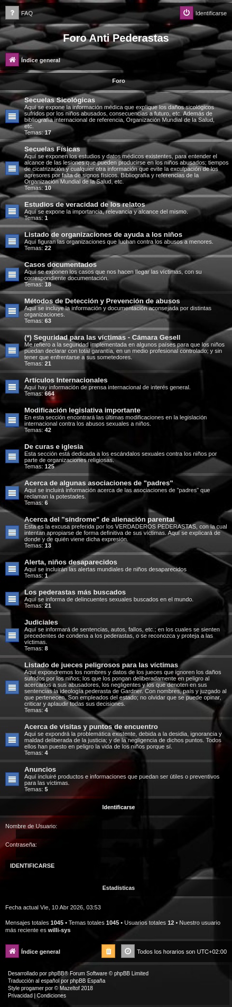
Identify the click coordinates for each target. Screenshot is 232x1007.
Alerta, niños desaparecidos (70, 562)
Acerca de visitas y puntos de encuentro (91, 727)
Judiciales (41, 622)
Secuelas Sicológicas (59, 100)
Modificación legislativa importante (82, 410)
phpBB (56, 973)
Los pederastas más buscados (75, 592)
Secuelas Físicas (52, 149)
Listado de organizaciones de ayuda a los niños (103, 234)
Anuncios (40, 769)
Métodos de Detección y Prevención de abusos (102, 301)
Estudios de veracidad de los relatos (84, 204)
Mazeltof (70, 988)
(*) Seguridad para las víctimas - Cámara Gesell (102, 337)
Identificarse (119, 807)
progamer (32, 988)
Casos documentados (60, 264)
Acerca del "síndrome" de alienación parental (99, 519)
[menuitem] (19, 13)
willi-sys (59, 930)
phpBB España (87, 981)
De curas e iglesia (53, 446)
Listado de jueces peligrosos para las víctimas (101, 665)
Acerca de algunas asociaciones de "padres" (98, 483)
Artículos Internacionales (66, 380)
